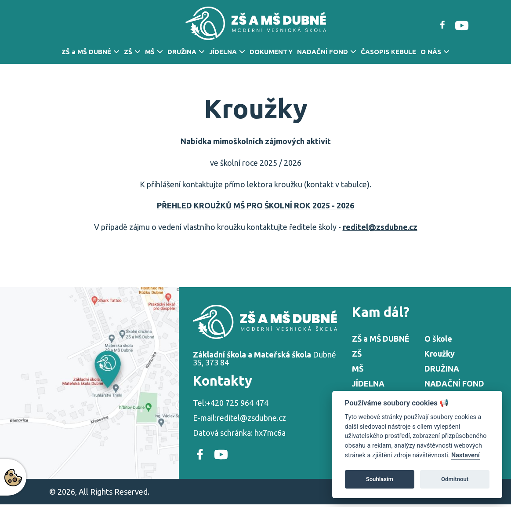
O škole (438, 338)
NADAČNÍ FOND (322, 51)
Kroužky (439, 353)
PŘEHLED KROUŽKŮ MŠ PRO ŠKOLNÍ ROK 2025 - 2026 (255, 205)
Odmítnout (454, 479)
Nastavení (465, 455)
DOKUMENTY (271, 51)
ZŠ (128, 51)
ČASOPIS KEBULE (388, 51)
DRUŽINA (181, 51)
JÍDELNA (223, 51)
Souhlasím (379, 479)
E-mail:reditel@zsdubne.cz (239, 418)
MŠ (150, 51)
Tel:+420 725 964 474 (230, 403)
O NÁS (430, 51)
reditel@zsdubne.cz (380, 226)
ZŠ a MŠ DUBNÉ (86, 51)
